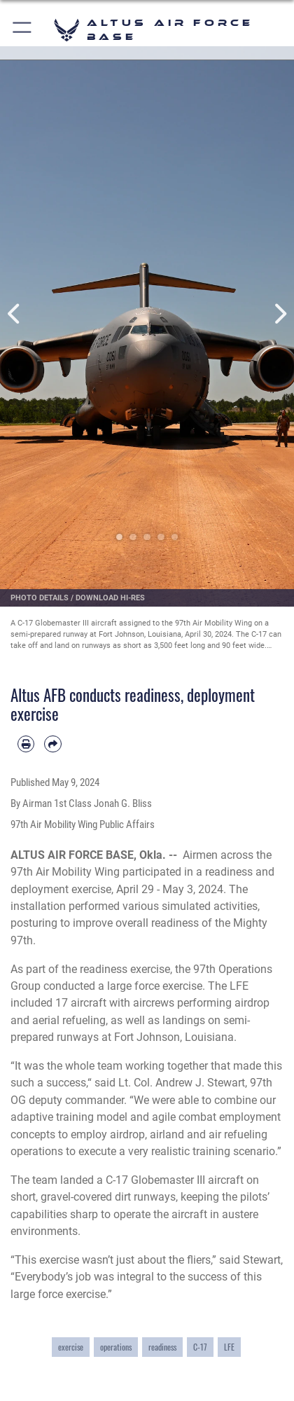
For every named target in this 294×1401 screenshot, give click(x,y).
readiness (162, 1346)
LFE (229, 1346)
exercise (70, 1346)
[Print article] (26, 744)
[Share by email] (52, 744)
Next (279, 314)
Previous (14, 314)
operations (116, 1346)
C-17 (200, 1346)
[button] (23, 30)
